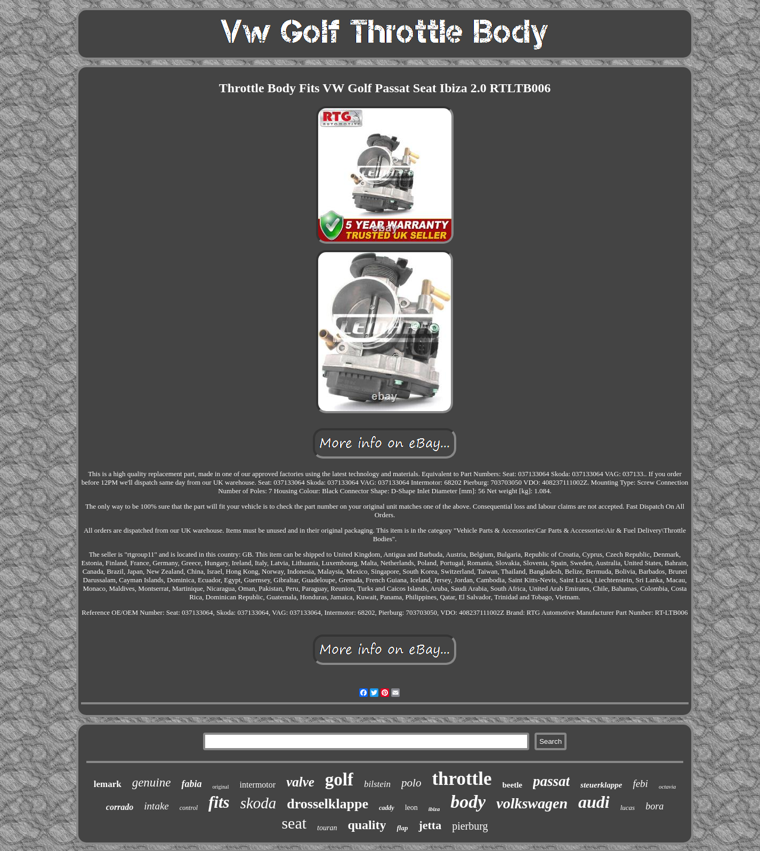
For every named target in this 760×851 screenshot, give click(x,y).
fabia (191, 783)
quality (366, 825)
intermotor (258, 784)
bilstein (377, 784)
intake (156, 806)
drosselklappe (327, 804)
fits (219, 802)
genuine (151, 782)
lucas (627, 808)
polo (411, 782)
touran (327, 828)
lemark (108, 784)
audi (594, 802)
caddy (386, 808)
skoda (258, 803)
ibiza (434, 809)
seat (293, 823)
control (189, 808)
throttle (461, 778)
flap (402, 828)
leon (411, 808)
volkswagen (532, 803)
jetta (429, 825)
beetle (512, 785)
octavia (667, 786)
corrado (120, 807)
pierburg (470, 826)
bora (654, 806)
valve (300, 782)
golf (339, 779)
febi (640, 783)
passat (551, 781)
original (220, 787)
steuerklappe (601, 785)
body (468, 802)
